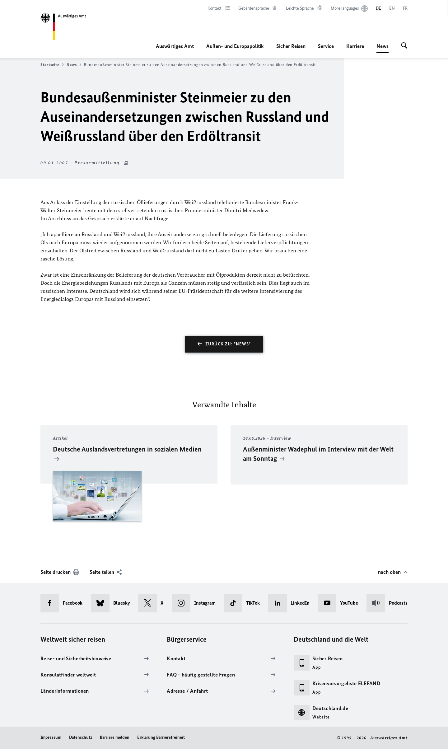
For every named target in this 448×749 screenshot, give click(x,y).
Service (326, 46)
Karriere (355, 46)
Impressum (50, 737)
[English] (392, 8)
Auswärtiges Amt (175, 46)
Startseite (52, 65)
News (382, 46)
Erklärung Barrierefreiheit (161, 737)
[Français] (405, 8)
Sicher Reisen (291, 46)
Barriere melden (114, 737)
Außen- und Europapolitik (235, 46)
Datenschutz (80, 737)
